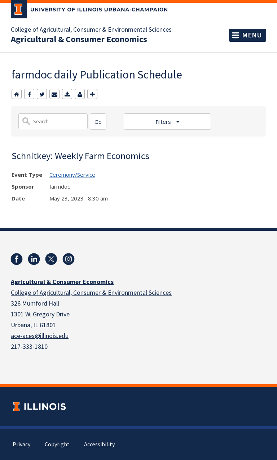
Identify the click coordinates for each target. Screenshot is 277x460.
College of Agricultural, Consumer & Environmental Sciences (91, 30)
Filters (163, 121)
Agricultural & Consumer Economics (79, 39)
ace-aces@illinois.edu (40, 336)
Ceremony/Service (72, 174)
